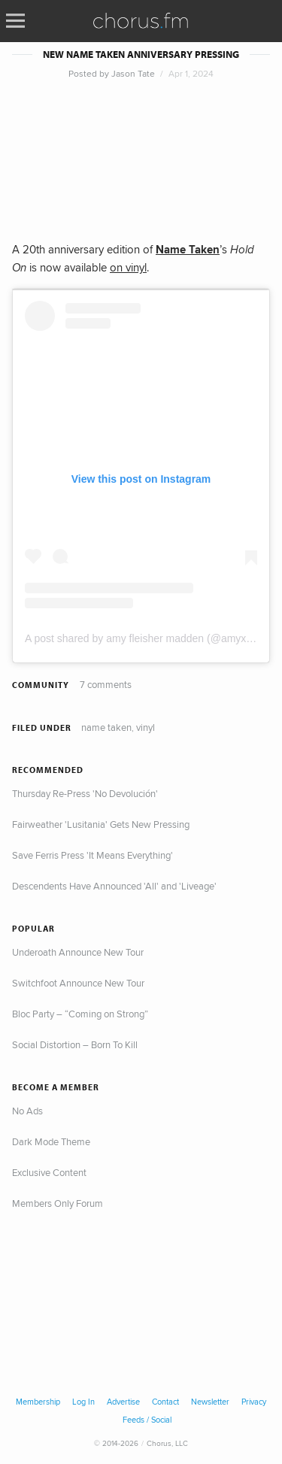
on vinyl (128, 267)
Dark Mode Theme (51, 1141)
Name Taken (106, 727)
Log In (83, 1402)
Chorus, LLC (167, 1443)
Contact (165, 1402)
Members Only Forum (57, 1203)
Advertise (123, 1402)
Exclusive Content (49, 1172)
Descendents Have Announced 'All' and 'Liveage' (114, 886)
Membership (38, 1402)
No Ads (27, 1110)
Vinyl (145, 727)
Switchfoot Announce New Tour (78, 983)
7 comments (106, 684)
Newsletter (210, 1402)
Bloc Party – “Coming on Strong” (80, 1013)
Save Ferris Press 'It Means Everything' (92, 855)
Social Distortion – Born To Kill (75, 1044)
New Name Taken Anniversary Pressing (141, 54)
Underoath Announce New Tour (78, 952)
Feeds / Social (147, 1420)
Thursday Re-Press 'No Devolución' (85, 793)
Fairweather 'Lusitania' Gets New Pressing (101, 824)
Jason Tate (133, 73)
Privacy (253, 1402)
